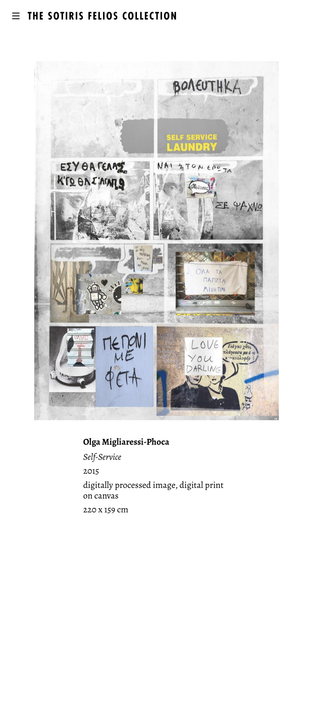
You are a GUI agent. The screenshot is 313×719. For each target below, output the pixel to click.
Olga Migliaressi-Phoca (126, 442)
